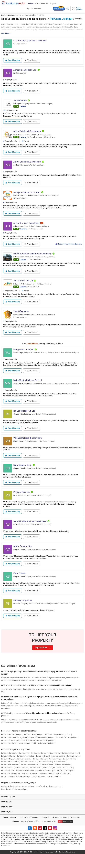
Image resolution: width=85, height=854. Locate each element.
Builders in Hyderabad (70, 753)
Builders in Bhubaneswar (10, 765)
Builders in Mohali (7, 770)
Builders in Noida (73, 756)
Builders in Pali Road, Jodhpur (66, 737)
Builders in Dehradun (30, 773)
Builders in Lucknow (58, 756)
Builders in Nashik (45, 762)
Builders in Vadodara (63, 765)
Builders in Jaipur (42, 756)
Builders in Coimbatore (29, 765)
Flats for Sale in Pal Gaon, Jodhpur (48, 786)
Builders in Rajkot (39, 776)
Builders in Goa (35, 768)
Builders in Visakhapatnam (10, 773)
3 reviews (22, 106)
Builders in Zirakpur (8, 776)
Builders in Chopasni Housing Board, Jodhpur (17, 737)
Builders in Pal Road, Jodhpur (11, 734)
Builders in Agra (49, 768)
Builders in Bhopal (46, 765)
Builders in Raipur (21, 768)
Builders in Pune (24, 753)
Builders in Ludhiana (47, 773)
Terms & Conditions (59, 817)
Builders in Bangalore (9, 753)
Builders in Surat (59, 762)
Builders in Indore (69, 759)
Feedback (34, 817)
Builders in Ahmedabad (25, 756)
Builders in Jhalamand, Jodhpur (43, 743)
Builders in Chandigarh (65, 770)
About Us (13, 817)
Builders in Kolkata (40, 759)
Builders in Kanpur (24, 776)
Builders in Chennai (8, 756)
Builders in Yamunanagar (46, 770)
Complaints (45, 817)
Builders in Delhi (54, 753)
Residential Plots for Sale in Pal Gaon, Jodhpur (17, 786)
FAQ (37, 821)
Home (5, 817)
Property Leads (27, 821)
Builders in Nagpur (8, 759)
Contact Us (24, 817)
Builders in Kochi (53, 776)
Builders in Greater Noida (25, 770)
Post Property (58, 8)
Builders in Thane (55, 759)
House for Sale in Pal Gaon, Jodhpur (14, 789)
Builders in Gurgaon (24, 759)
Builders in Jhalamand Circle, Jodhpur (41, 740)
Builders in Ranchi (62, 773)
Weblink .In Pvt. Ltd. (35, 852)
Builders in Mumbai (39, 753)
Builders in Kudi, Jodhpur (45, 737)
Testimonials (75, 817)
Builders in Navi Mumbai (10, 762)
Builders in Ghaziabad (29, 762)
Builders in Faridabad (64, 768)
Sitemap (15, 821)
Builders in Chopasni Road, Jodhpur (57, 734)
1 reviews (22, 259)
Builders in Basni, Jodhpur (33, 734)
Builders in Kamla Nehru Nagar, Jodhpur (15, 743)
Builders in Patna (7, 768)
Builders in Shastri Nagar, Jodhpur (13, 740)
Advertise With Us (48, 821)
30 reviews (23, 229)
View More (5, 33)
